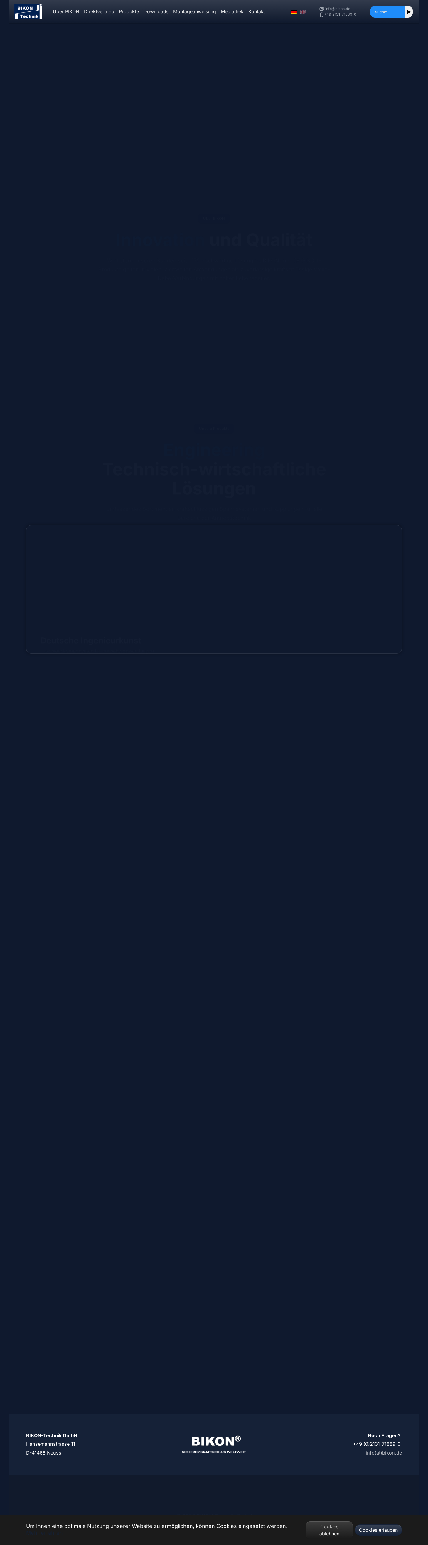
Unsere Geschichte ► (106, 151)
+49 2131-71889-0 (338, 14)
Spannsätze (85, 708)
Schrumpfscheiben (85, 892)
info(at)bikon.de (384, 1453)
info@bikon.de (335, 8)
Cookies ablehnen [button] (329, 1530)
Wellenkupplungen (342, 708)
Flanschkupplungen (213, 708)
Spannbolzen (214, 892)
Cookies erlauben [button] (378, 1530)
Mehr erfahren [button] (44, 1533)
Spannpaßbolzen (342, 892)
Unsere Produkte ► (51, 151)
